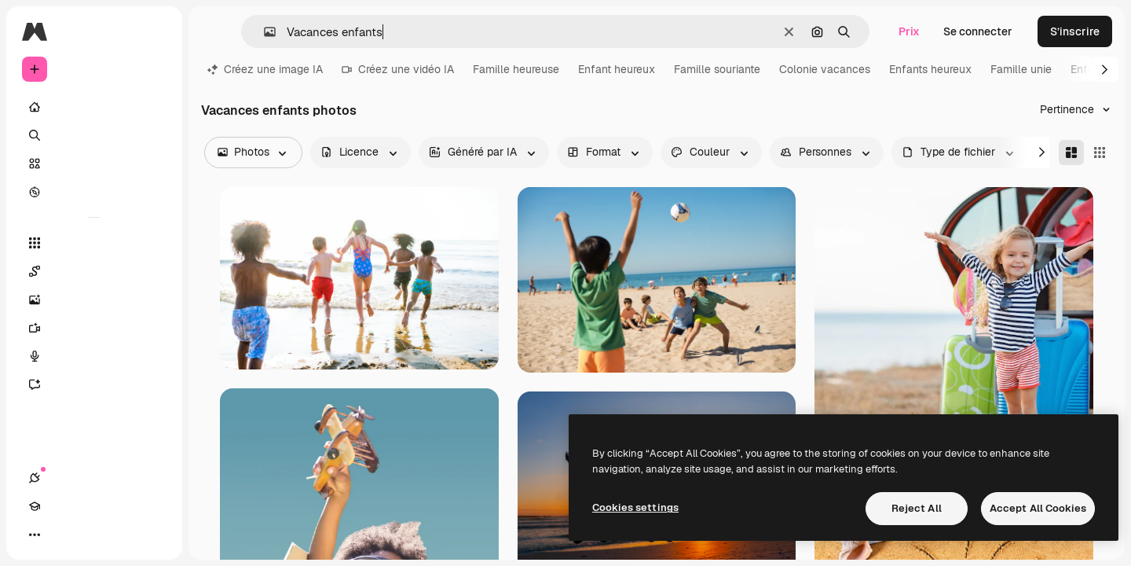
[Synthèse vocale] (94, 356)
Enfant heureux (616, 69)
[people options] (827, 152)
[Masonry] (1071, 152)
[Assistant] (94, 384)
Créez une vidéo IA (398, 69)
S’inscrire (1075, 31)
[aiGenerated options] (484, 152)
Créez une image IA (265, 69)
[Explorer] (94, 191)
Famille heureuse (516, 69)
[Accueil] (94, 106)
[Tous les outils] (94, 242)
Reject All (916, 508)
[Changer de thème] (91, 534)
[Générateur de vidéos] (94, 327)
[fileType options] (959, 152)
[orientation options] (605, 152)
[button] (263, 32)
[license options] (360, 152)
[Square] (1099, 152)
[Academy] (62, 534)
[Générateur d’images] (94, 299)
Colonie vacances (824, 69)
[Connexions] (34, 534)
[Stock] (94, 163)
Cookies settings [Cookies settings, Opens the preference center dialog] (635, 507)
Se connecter (977, 31)
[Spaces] (94, 271)
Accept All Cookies (1038, 508)
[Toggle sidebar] (154, 31)
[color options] (711, 152)
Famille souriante (717, 69)
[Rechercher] (94, 135)
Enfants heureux (930, 69)
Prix (909, 31)
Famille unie (1021, 69)
